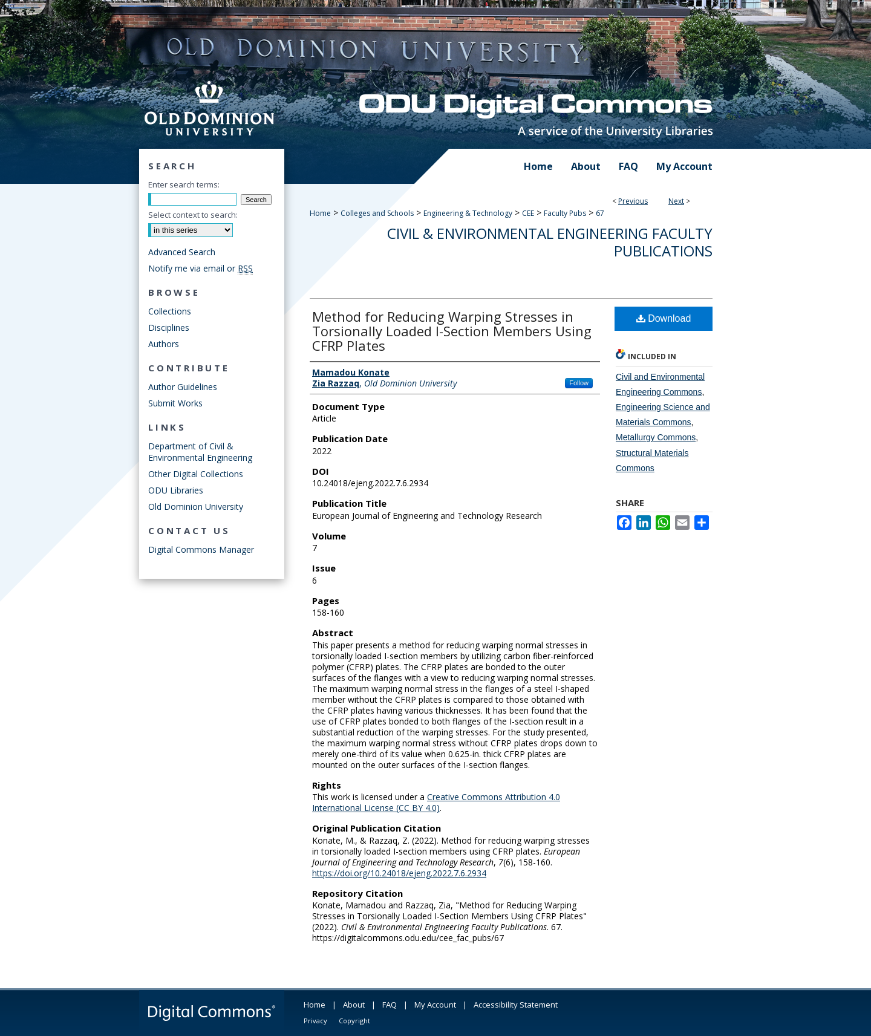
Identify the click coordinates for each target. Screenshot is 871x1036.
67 (600, 213)
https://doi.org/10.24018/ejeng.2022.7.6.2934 (399, 873)
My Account (435, 1004)
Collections (169, 311)
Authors (163, 344)
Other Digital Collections (195, 474)
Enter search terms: (184, 184)
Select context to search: (193, 214)
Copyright (354, 1020)
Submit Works (175, 403)
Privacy (315, 1020)
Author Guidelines (182, 387)
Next (676, 201)
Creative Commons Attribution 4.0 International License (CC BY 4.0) (436, 802)
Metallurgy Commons (656, 437)
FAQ (389, 1004)
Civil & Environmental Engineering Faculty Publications (550, 242)
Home (320, 213)
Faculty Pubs (565, 213)
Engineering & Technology (467, 213)
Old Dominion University (195, 506)
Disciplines (168, 327)
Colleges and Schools (377, 213)
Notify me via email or (200, 268)
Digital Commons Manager (201, 549)
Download (663, 318)
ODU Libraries (175, 490)
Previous (633, 201)
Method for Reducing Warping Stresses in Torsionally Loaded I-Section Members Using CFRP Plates (452, 330)
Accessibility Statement (516, 1004)
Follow (579, 382)
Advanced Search (181, 252)
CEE (528, 213)
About (354, 1004)
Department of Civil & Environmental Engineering (200, 451)
